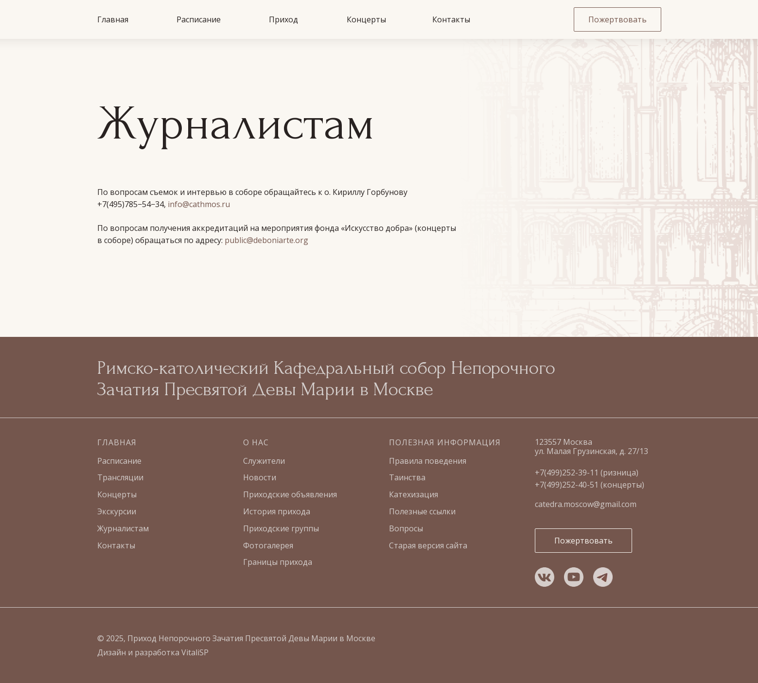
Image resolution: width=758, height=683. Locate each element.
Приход (283, 19)
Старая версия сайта (428, 545)
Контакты (451, 19)
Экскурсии (116, 511)
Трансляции (120, 477)
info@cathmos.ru (199, 204)
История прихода (276, 511)
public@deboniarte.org (266, 240)
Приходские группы (281, 528)
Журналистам (123, 528)
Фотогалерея (268, 545)
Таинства (407, 477)
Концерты (366, 19)
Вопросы (406, 528)
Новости (259, 477)
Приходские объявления (290, 494)
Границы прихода (277, 562)
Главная (112, 19)
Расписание (198, 19)
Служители (264, 460)
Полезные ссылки (422, 511)
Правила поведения (427, 460)
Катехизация (413, 494)
